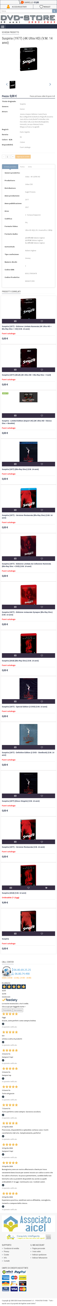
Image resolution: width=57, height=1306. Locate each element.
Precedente (7, 1010)
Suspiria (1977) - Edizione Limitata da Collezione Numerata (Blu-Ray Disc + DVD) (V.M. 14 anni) (26, 565)
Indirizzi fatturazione (39, 1258)
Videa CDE (29, 184)
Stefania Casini (36, 114)
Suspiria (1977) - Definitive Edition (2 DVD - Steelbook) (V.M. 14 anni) (28, 754)
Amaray (28, 258)
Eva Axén (29, 119)
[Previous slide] (7, 85)
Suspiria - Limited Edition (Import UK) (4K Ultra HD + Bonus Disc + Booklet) (27, 422)
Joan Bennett (35, 122)
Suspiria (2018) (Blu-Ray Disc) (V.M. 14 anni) (20, 661)
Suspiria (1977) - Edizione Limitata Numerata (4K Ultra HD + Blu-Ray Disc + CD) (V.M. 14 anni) (26, 328)
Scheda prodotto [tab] (10, 167)
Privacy (6, 1251)
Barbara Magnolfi (40, 117)
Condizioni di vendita (11, 1248)
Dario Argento (25, 132)
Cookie (6, 1255)
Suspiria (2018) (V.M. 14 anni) (14, 893)
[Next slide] (50, 85)
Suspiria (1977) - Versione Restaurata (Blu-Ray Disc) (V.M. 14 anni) (27, 516)
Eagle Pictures (30, 192)
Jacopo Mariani (33, 124)
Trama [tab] (22, 167)
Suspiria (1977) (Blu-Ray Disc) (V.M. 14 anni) (20, 469)
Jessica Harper (25, 114)
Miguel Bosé (29, 117)
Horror (22, 109)
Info (5, 1258)
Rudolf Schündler (39, 119)
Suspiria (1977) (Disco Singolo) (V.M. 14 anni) (21, 801)
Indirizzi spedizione (39, 1255)
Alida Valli (26, 122)
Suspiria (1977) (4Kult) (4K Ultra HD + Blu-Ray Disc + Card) (26, 375)
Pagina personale (38, 1248)
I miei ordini (36, 1251)
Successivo (18, 1010)
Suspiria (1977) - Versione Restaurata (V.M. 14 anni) (23, 847)
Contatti (7, 1261)
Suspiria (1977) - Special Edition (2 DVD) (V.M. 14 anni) (24, 707)
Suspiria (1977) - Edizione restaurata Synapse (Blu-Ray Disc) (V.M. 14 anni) (27, 613)
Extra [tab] (30, 167)
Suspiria (5, 939)
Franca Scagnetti (33, 127)
